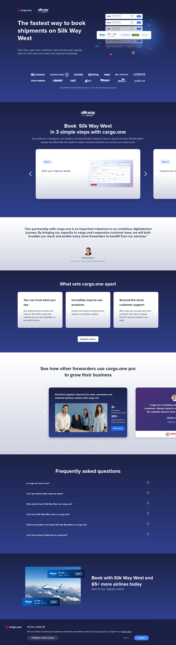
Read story (117, 428)
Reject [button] (126, 638)
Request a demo (88, 339)
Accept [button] (141, 638)
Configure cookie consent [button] (43, 638)
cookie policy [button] (126, 632)
